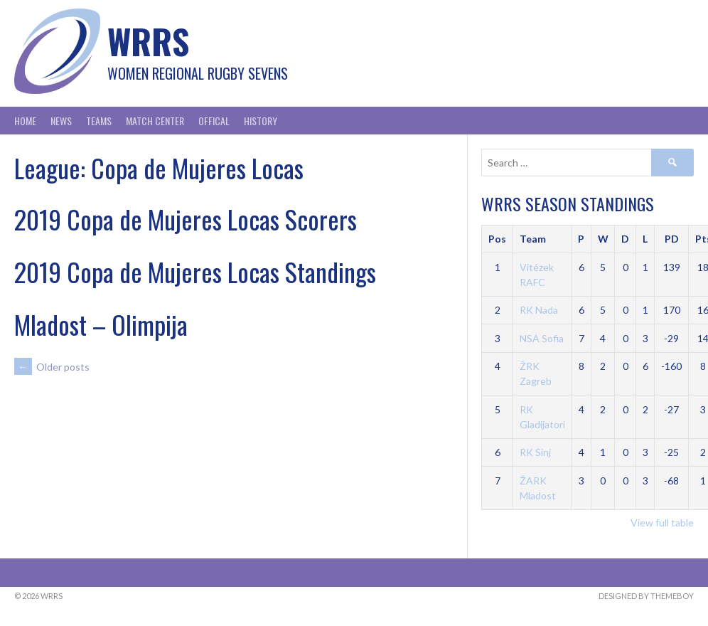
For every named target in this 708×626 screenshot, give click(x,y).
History (260, 120)
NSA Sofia (542, 338)
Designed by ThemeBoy (646, 595)
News (61, 120)
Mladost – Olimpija (101, 324)
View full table (662, 522)
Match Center (155, 120)
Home (25, 120)
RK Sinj (535, 452)
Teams (99, 120)
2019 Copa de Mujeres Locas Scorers (185, 219)
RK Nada (539, 310)
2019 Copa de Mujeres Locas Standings (195, 271)
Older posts (52, 367)
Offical (214, 120)
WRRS (148, 41)
